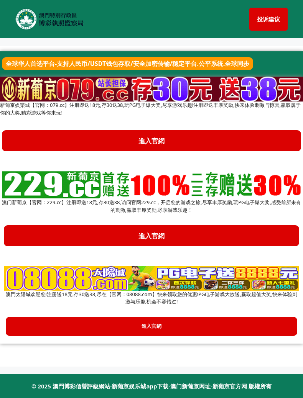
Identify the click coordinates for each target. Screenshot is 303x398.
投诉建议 (268, 19)
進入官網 (151, 235)
